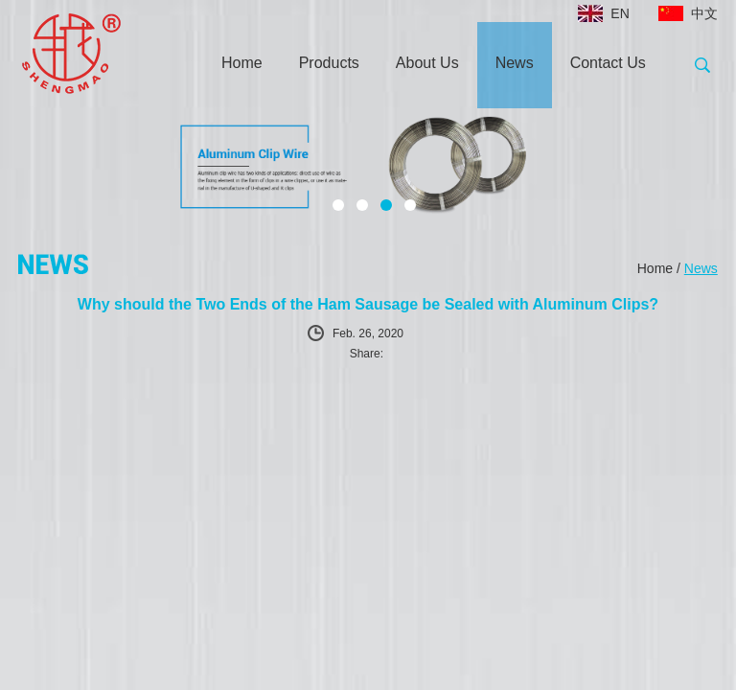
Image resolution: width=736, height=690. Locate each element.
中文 (704, 13)
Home (242, 63)
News (514, 63)
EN (619, 13)
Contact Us (608, 63)
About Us (427, 63)
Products (329, 63)
